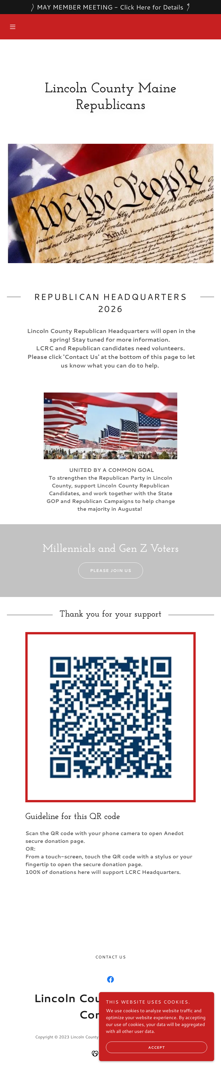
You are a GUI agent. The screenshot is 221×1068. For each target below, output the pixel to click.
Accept (135, 1047)
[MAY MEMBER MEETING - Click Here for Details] (110, 7)
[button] (12, 26)
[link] (110, 979)
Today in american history (104, 914)
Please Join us (104, 570)
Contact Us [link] (110, 957)
